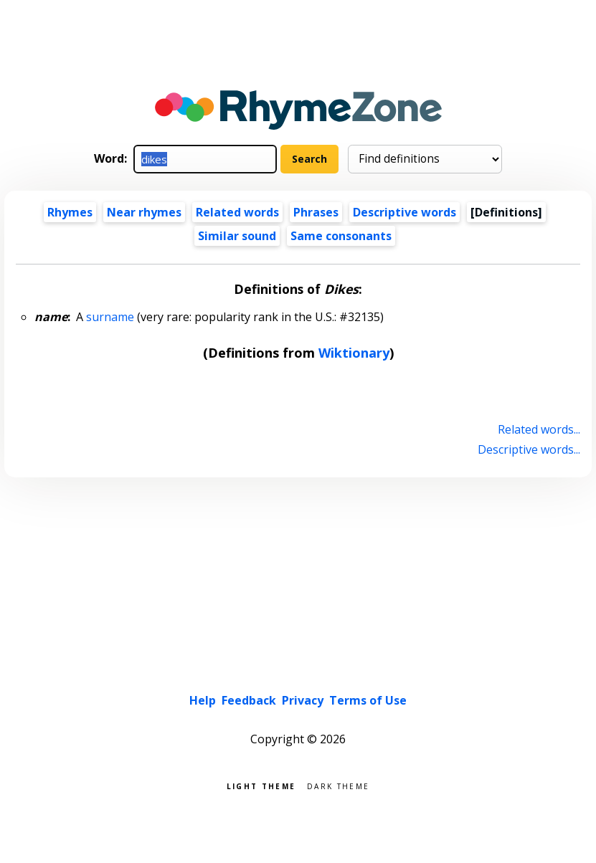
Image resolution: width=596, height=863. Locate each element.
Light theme (261, 785)
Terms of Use (368, 700)
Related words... (539, 429)
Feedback (249, 700)
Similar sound (237, 236)
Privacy (302, 700)
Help (202, 700)
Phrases (316, 212)
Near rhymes (144, 212)
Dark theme (338, 785)
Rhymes (70, 212)
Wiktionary (353, 352)
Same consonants (341, 236)
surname (110, 317)
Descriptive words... (529, 449)
